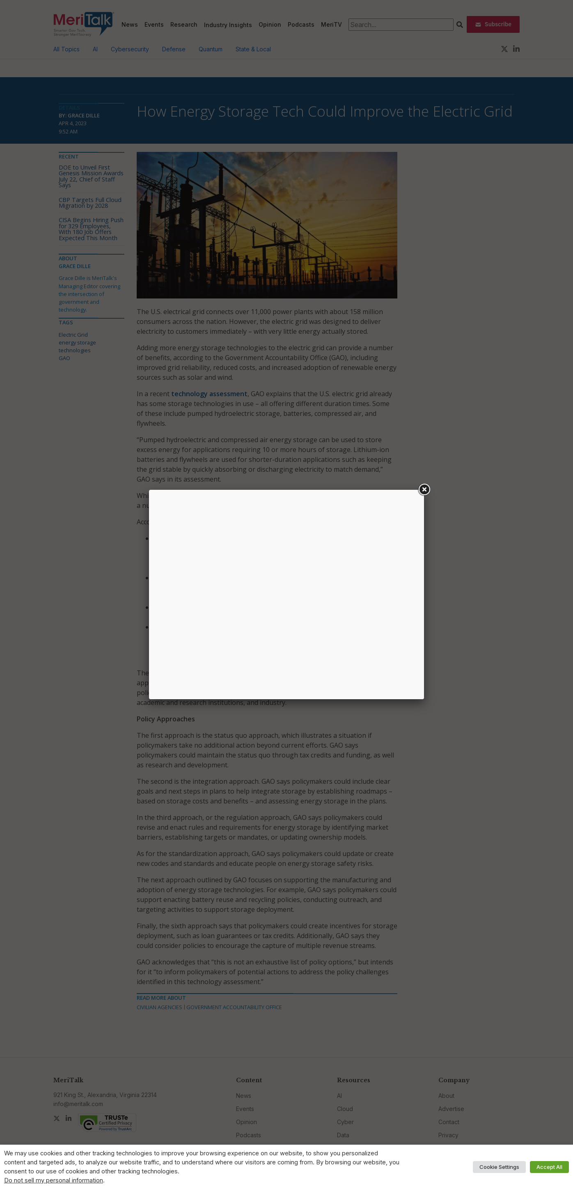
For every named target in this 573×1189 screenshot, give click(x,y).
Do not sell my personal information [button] (53, 1180)
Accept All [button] (549, 1167)
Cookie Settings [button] (499, 1167)
